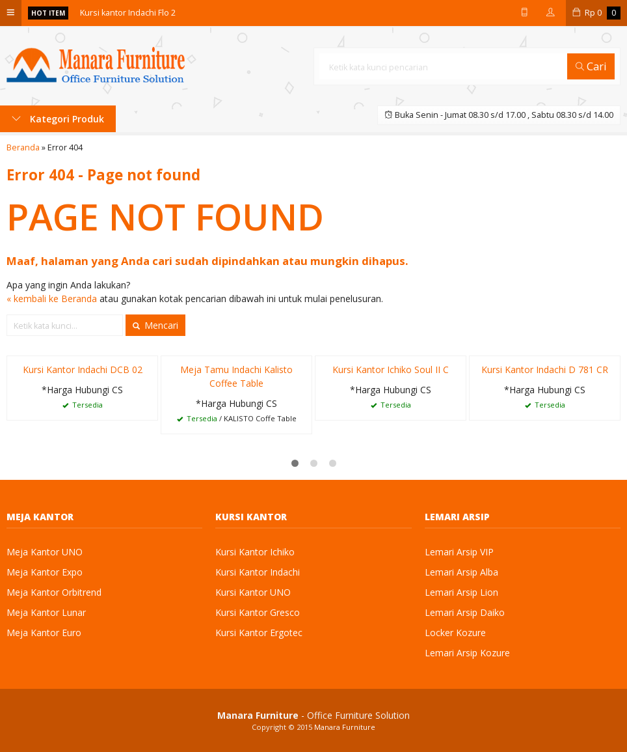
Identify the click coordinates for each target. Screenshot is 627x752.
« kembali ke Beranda (52, 298)
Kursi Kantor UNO (253, 592)
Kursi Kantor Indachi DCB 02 (82, 369)
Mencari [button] (155, 325)
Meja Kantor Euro (44, 632)
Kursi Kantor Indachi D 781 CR (544, 369)
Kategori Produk (58, 119)
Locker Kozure (455, 632)
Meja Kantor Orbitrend (54, 592)
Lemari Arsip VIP (459, 552)
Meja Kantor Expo (45, 572)
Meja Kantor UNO (45, 552)
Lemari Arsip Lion (461, 592)
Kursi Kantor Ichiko (255, 552)
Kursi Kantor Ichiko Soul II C (390, 369)
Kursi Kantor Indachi (257, 572)
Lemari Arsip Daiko (465, 612)
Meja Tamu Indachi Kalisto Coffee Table (236, 376)
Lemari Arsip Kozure (467, 653)
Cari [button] (591, 66)
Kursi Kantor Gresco (257, 612)
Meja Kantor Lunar (46, 612)
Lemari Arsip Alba (461, 572)
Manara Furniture (344, 727)
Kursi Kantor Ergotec (258, 632)
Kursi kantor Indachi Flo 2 (128, 12)
